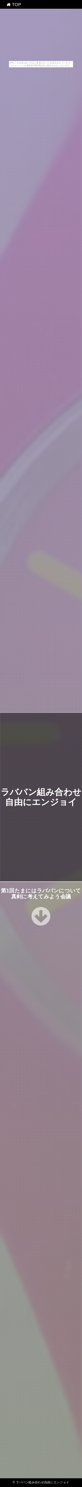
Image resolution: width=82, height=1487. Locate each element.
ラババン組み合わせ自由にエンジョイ (42, 1482)
